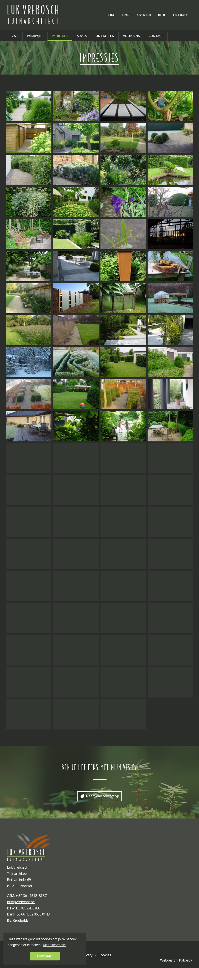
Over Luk (144, 15)
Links (126, 15)
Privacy (87, 955)
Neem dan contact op (102, 796)
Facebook (181, 15)
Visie (14, 36)
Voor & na (131, 36)
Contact (156, 36)
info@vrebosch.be (21, 902)
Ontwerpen (105, 36)
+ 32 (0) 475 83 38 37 (31, 895)
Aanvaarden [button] (45, 956)
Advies (82, 36)
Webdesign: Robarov (176, 960)
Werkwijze (35, 36)
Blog (162, 15)
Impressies (60, 36)
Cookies (105, 955)
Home (111, 15)
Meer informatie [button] (54, 945)
